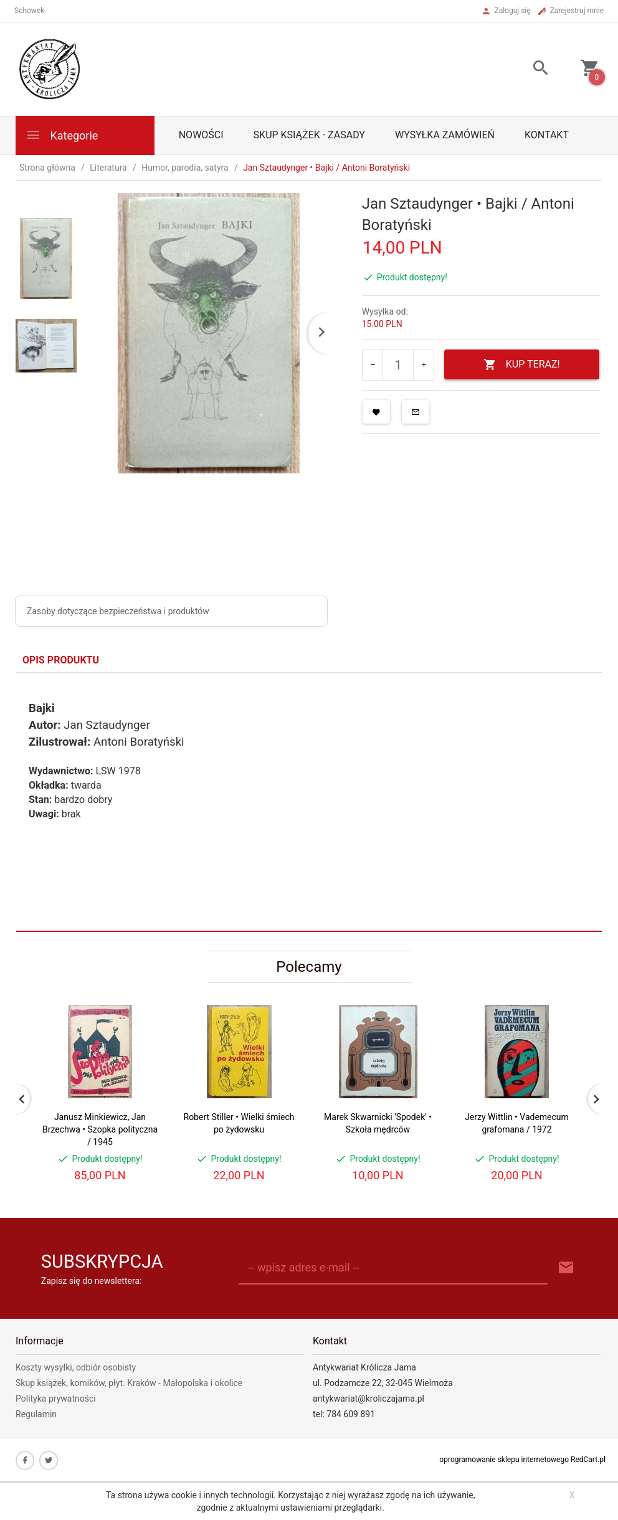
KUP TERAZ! (521, 364)
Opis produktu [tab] (60, 660)
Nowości (201, 135)
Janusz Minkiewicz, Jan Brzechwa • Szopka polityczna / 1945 (100, 1129)
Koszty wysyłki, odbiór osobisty (76, 1367)
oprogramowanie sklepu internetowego (504, 1459)
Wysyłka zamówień (445, 135)
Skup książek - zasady (309, 135)
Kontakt (547, 135)
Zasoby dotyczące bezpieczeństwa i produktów (118, 611)
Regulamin (36, 1414)
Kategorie (62, 135)
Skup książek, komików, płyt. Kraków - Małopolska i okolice (129, 1383)
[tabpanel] (309, 802)
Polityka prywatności (56, 1399)
